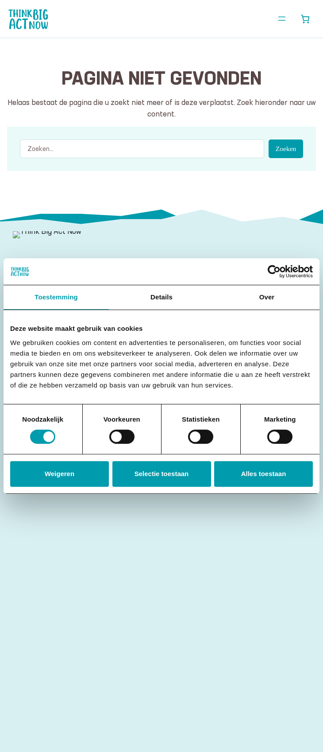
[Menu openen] (282, 18)
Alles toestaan (263, 473)
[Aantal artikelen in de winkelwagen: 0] (305, 19)
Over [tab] (267, 297)
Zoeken (286, 148)
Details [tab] (161, 297)
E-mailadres (38, 616)
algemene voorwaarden (117, 675)
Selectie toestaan (162, 473)
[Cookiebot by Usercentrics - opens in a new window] (274, 271)
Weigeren (59, 473)
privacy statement (212, 675)
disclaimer (168, 675)
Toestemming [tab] (56, 297)
